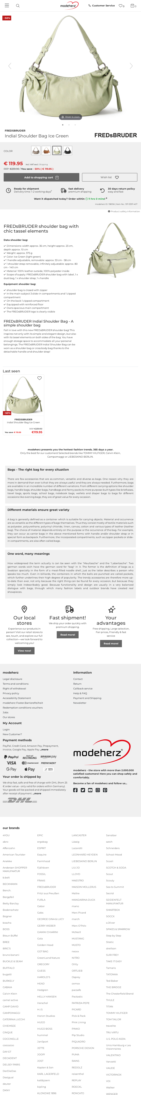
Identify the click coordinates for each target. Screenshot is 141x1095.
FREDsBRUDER (15, 130)
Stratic (110, 942)
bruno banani (11, 954)
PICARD (76, 1009)
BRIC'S (7, 948)
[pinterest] (107, 790)
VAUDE (110, 1068)
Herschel (42, 1002)
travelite (111, 1025)
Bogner (7, 916)
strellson (111, 948)
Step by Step (113, 935)
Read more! (67, 634)
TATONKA (112, 974)
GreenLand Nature (48, 957)
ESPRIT (41, 848)
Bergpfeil (8, 896)
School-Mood (114, 854)
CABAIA (7, 987)
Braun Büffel (10, 935)
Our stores (9, 717)
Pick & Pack (79, 1015)
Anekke (7, 861)
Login (6, 729)
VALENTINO (113, 1055)
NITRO (75, 957)
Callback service (83, 688)
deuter (7, 1083)
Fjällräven (43, 867)
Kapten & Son (45, 1067)
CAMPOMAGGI (11, 1012)
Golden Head (45, 944)
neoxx (75, 951)
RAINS (75, 1060)
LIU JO (76, 867)
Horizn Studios (46, 1015)
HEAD (41, 983)
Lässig (75, 841)
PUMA (75, 1054)
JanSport (42, 1041)
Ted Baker (112, 980)
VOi (108, 1080)
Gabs (40, 912)
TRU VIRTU (112, 1032)
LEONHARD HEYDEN (85, 854)
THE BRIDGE (113, 987)
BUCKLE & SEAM (13, 961)
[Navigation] (7, 5)
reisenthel (78, 1073)
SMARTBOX (113, 909)
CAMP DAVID (11, 1006)
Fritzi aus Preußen (48, 893)
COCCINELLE (11, 1038)
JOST (40, 1060)
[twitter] (84, 790)
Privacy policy (11, 693)
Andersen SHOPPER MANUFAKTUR (15, 869)
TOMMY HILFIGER (116, 1012)
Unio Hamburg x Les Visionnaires (118, 1047)
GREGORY (43, 964)
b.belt (6, 877)
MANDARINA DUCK (83, 899)
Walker (110, 1087)
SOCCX (110, 916)
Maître (75, 893)
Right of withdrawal (14, 688)
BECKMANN (10, 883)
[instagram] (99, 790)
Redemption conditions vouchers (23, 707)
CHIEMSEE (9, 1025)
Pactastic (77, 996)
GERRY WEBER (46, 925)
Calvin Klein (10, 993)
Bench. (7, 890)
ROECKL (77, 1086)
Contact (78, 678)
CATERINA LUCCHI (14, 1019)
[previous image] (9, 65)
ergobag (42, 841)
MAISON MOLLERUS (84, 886)
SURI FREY (112, 954)
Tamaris (111, 967)
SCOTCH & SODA (116, 867)
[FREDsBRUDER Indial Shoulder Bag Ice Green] (23, 395)
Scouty (110, 880)
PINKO (76, 1028)
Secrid (110, 893)
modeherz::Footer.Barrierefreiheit (23, 702)
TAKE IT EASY (114, 961)
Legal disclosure (12, 678)
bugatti (7, 974)
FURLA (41, 899)
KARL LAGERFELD (48, 1073)
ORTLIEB (77, 970)
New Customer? (12, 734)
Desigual (8, 1077)
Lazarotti (77, 848)
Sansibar (111, 835)
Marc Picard (79, 912)
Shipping (43, 164)
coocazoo (8, 1045)
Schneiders (113, 848)
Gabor (41, 906)
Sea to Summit (115, 886)
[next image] (131, 65)
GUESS (41, 970)
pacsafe (76, 989)
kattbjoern (43, 1080)
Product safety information (124, 211)
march (76, 919)
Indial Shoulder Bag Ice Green (23, 420)
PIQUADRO (78, 1041)
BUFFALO (9, 967)
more (44, 749)
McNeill (76, 931)
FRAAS (41, 880)
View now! (24, 650)
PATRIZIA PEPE (81, 1002)
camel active (10, 1000)
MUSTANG (78, 938)
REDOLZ (77, 1067)
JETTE (40, 1048)
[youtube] (92, 790)
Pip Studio (78, 1035)
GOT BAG (42, 951)
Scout (109, 874)
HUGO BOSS (44, 1028)
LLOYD (76, 874)
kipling (41, 1086)
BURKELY (8, 980)
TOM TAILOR (113, 1019)
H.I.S (40, 1009)
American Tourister (14, 854)
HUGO (41, 1022)
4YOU (6, 835)
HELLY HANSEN (47, 996)
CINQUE (8, 1032)
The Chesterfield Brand (119, 993)
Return (77, 683)
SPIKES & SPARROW (118, 929)
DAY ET (7, 1051)
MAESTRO (78, 880)
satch (109, 841)
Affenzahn (9, 848)
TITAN (109, 1006)
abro (5, 841)
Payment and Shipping (87, 698)
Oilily (75, 964)
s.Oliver (110, 922)
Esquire (41, 854)
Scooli (109, 861)
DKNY (6, 1090)
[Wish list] (121, 5)
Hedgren (42, 989)
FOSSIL (41, 874)
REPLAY (76, 1080)
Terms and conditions (15, 683)
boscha (7, 922)
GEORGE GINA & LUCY (50, 919)
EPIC (40, 835)
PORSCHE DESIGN (83, 1048)
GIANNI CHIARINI (47, 931)
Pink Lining (79, 1022)
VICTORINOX (114, 1074)
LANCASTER (79, 835)
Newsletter (79, 702)
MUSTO (76, 944)
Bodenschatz (11, 909)
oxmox (76, 983)
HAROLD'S (43, 977)
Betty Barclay (11, 903)
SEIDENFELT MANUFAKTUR (114, 901)
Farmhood (43, 861)
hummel (42, 1035)
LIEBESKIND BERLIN (84, 861)
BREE (6, 942)
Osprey (76, 977)
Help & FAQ (80, 693)
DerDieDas (9, 1070)
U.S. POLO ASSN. (116, 1038)
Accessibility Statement (17, 698)
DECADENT (10, 1058)
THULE (110, 1000)
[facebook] (77, 790)
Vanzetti (111, 1061)
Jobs (5, 712)
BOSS (6, 929)
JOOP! (41, 1054)
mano (75, 906)
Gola (40, 938)
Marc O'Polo (79, 925)
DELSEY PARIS (11, 1064)
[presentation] (21, 5)
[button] (109, 177)
